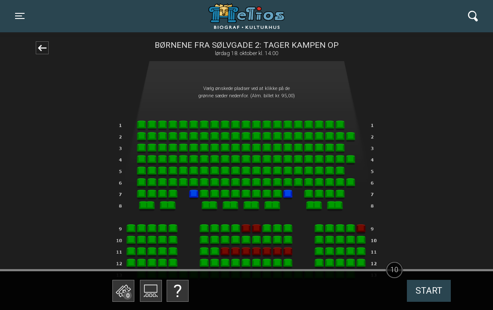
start (428, 290)
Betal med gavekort (188, 248)
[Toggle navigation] (20, 16)
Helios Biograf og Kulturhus (238, 16)
